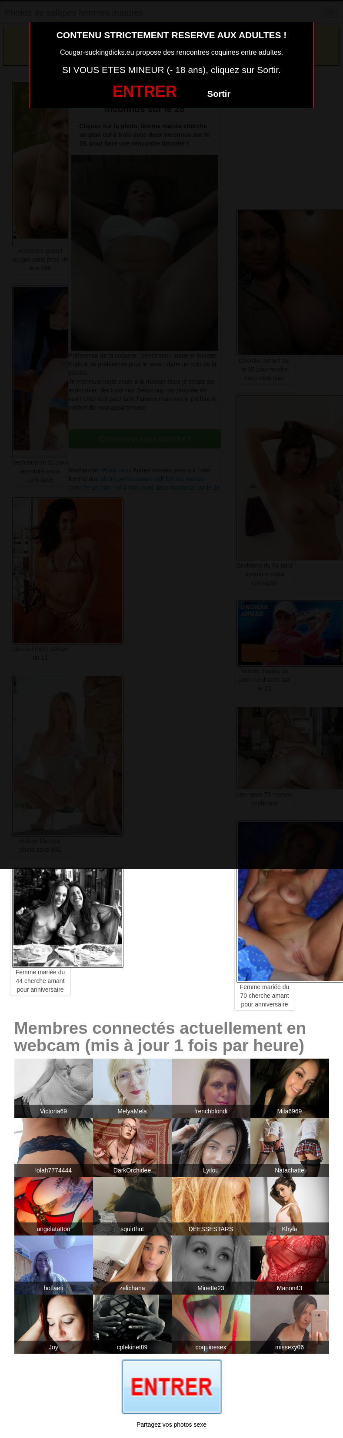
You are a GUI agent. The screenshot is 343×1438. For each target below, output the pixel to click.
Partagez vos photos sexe (171, 1424)
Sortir (218, 94)
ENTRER (145, 91)
